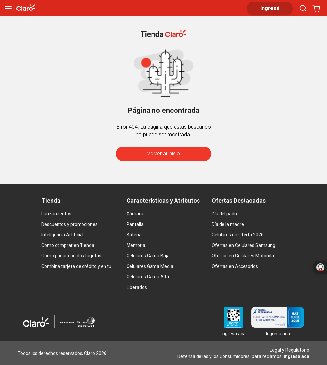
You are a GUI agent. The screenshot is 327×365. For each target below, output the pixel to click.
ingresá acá (296, 356)
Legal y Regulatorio (289, 350)
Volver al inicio (163, 154)
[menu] (8, 8)
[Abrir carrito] (316, 8)
